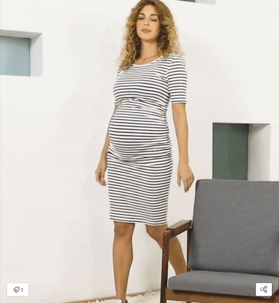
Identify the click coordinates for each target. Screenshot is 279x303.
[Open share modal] (264, 289)
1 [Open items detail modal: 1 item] (18, 290)
